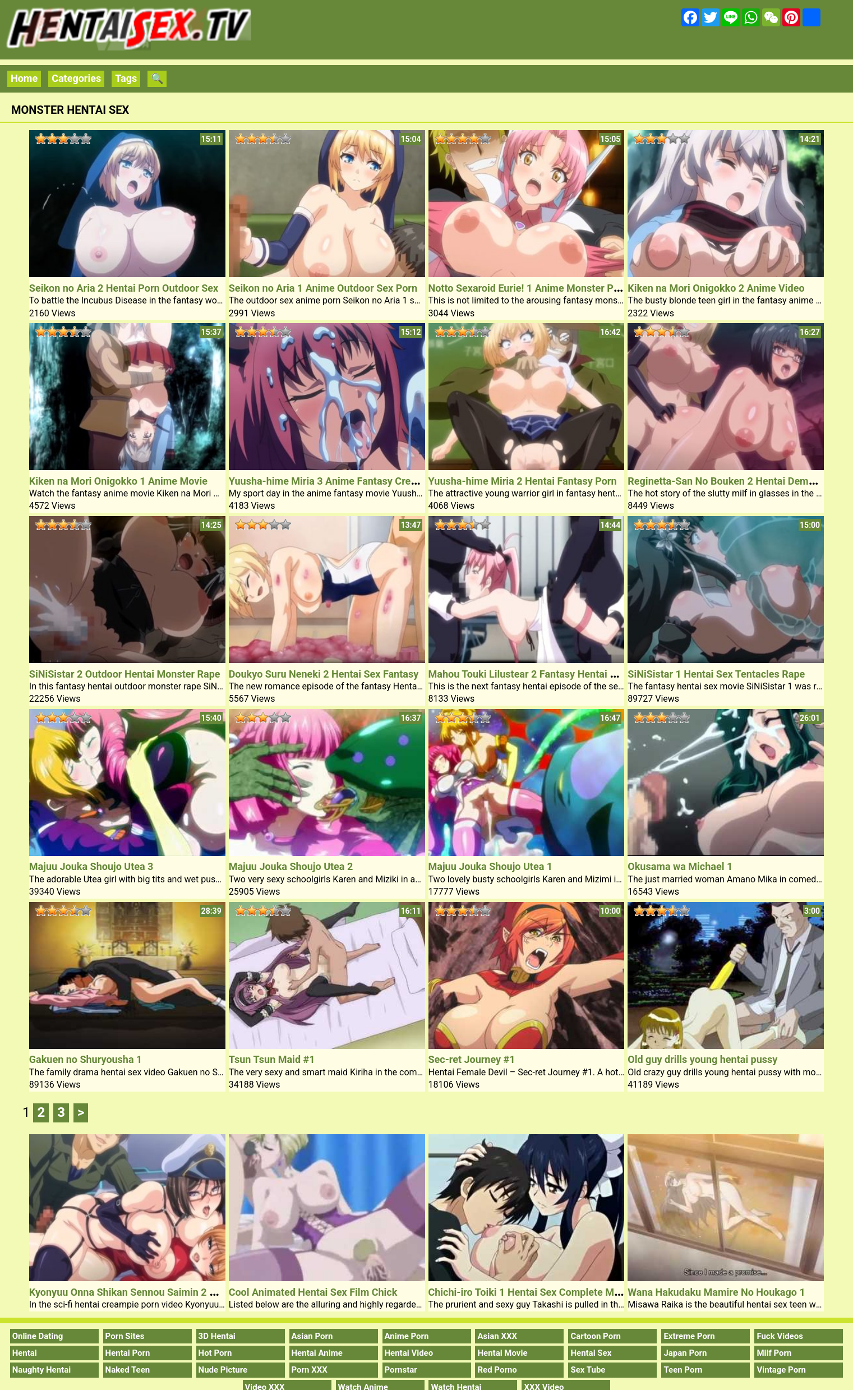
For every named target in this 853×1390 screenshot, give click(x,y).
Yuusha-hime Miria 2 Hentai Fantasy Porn (522, 481)
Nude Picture (223, 1370)
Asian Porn (312, 1336)
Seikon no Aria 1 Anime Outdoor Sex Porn (323, 288)
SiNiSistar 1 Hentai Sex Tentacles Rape (716, 674)
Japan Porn (685, 1353)
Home (24, 78)
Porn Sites (125, 1336)
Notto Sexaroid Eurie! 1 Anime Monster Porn (528, 288)
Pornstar (401, 1370)
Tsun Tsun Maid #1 (272, 1059)
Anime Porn (407, 1336)
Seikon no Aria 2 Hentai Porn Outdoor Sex (123, 288)
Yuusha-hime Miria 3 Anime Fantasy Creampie (334, 481)
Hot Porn (215, 1353)
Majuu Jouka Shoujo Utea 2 (291, 866)
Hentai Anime (317, 1353)
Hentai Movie (502, 1353)
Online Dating (37, 1336)
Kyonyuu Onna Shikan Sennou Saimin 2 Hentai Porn (146, 1292)
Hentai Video (409, 1353)
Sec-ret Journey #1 (471, 1059)
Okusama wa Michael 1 (680, 866)
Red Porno (497, 1370)
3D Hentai (217, 1336)
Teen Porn (682, 1370)
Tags (126, 78)
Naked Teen (127, 1370)
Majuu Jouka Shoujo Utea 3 (91, 866)
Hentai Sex (590, 1353)
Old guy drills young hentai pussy (702, 1059)
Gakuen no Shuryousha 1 (85, 1059)
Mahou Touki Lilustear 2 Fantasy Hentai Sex (527, 674)
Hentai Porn (127, 1353)
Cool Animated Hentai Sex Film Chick (313, 1292)
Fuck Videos (780, 1336)
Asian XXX (497, 1336)
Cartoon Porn (595, 1336)
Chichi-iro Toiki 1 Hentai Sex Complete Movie (530, 1292)
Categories (76, 78)
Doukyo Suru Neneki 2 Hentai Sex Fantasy (324, 674)
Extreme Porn (688, 1336)
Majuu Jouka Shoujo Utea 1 (490, 866)
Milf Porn (774, 1353)
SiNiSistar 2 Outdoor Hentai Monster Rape (124, 674)
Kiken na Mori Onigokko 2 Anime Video (716, 288)
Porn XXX (310, 1370)
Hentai (24, 1353)
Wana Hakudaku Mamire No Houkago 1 (716, 1292)
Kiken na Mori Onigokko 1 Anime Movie (118, 481)
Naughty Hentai (41, 1370)
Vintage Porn (781, 1370)
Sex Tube (587, 1370)
